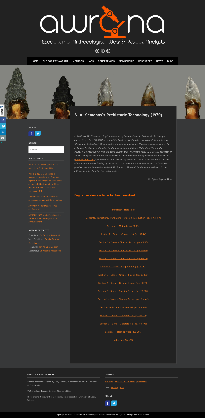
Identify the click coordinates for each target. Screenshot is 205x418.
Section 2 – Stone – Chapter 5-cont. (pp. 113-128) (123, 291)
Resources (145, 61)
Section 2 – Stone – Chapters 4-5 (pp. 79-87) (123, 266)
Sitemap (114, 387)
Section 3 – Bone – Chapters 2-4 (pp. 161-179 (123, 315)
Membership (126, 61)
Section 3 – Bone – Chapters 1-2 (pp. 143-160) (123, 307)
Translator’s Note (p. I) (123, 209)
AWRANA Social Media (125, 381)
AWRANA (109, 381)
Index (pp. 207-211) (123, 340)
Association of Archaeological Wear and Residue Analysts (98, 414)
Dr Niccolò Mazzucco (50, 250)
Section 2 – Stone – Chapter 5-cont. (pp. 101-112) (123, 283)
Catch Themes (142, 414)
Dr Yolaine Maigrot (48, 247)
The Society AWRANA (55, 61)
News (159, 61)
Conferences (106, 61)
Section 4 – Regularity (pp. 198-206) (123, 332)
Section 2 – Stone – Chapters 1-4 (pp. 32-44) (123, 234)
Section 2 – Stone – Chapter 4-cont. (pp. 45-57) (123, 242)
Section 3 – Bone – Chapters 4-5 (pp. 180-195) (123, 323)
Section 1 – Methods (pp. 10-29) (123, 226)
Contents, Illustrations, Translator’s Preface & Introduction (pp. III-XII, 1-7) (123, 218)
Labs (91, 61)
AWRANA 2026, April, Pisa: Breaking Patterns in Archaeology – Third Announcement (44, 218)
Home (35, 61)
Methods (78, 61)
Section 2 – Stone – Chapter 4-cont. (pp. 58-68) (123, 250)
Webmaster (142, 381)
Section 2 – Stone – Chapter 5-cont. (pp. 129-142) (123, 299)
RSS (122, 387)
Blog (170, 61)
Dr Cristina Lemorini (49, 235)
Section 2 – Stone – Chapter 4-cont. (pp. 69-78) (123, 258)
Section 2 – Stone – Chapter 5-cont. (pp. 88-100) (123, 275)
